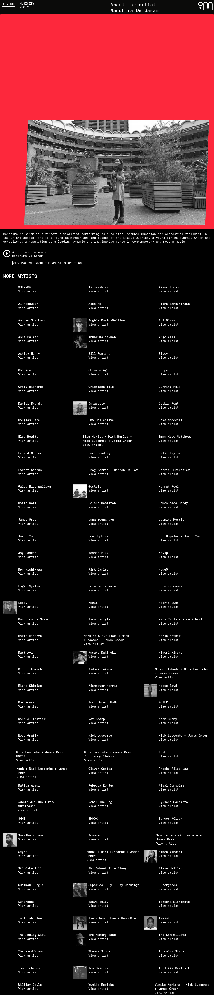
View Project (22, 263)
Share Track (73, 263)
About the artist (48, 263)
